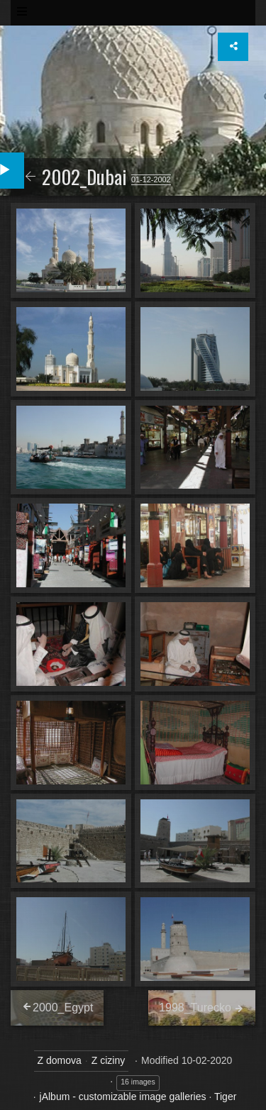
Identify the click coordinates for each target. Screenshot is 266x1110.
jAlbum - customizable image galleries (123, 1096)
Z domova (60, 1060)
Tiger (225, 1096)
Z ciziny (108, 1060)
